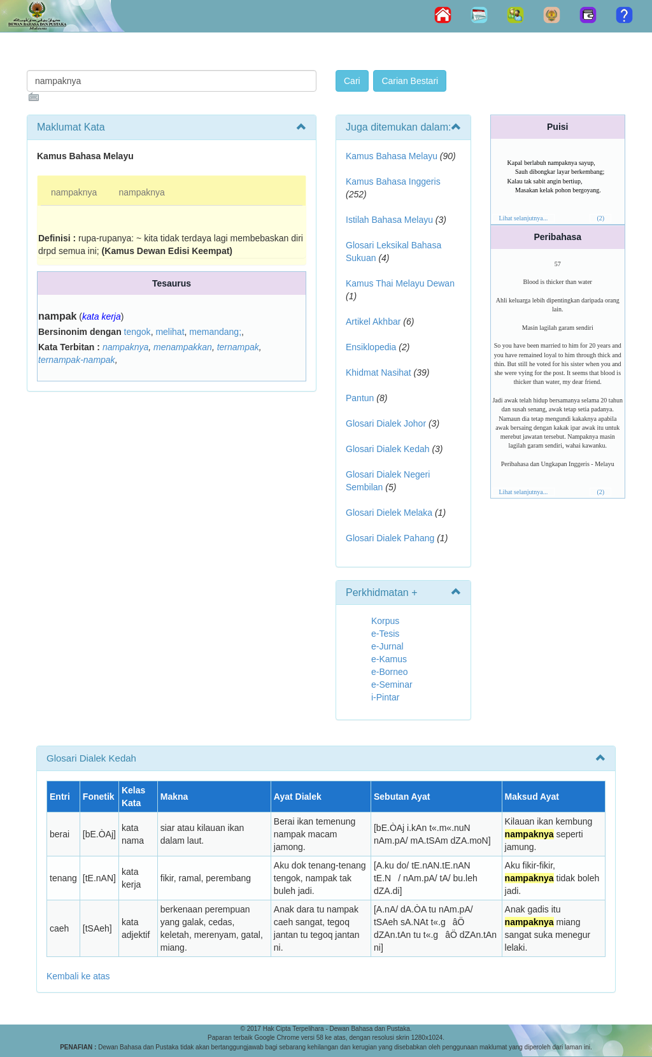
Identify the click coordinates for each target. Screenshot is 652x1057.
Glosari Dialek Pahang (390, 538)
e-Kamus (389, 659)
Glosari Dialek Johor (386, 423)
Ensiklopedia (371, 347)
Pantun (360, 398)
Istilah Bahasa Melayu (389, 220)
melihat (169, 332)
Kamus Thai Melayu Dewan (400, 283)
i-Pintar (385, 697)
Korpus (385, 621)
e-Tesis (385, 633)
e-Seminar (392, 684)
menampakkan (182, 347)
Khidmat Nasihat (378, 372)
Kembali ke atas (78, 976)
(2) (600, 218)
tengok (137, 332)
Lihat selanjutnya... (523, 218)
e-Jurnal (387, 646)
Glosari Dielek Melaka (389, 512)
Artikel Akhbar (373, 321)
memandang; (215, 332)
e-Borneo (389, 672)
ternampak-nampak (76, 360)
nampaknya (74, 192)
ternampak (238, 347)
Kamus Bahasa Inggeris (393, 181)
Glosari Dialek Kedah (388, 449)
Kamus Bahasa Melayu (393, 156)
